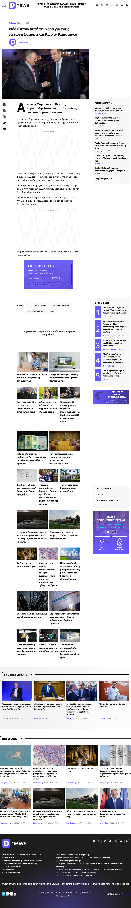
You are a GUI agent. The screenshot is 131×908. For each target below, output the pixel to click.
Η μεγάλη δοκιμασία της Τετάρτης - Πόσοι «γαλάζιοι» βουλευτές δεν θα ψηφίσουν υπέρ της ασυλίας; (48, 494)
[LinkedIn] (4, 116)
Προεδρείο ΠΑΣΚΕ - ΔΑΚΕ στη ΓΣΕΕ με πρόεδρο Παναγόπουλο (115, 343)
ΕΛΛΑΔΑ (64, 4)
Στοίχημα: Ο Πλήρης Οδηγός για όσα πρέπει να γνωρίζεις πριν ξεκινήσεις (63, 377)
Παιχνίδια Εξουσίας (110, 336)
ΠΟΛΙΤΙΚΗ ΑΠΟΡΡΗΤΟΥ (75, 884)
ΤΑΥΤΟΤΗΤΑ (7, 884)
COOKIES (88, 884)
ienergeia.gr (4, 783)
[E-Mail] (4, 122)
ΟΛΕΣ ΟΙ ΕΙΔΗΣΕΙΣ (121, 884)
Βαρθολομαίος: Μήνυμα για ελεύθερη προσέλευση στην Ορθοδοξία (107, 120)
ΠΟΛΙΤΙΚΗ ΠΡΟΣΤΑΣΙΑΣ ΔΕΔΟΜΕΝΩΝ (49, 884)
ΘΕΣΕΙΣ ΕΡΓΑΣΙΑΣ (52, 7)
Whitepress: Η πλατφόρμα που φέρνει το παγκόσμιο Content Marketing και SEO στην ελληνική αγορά (69, 412)
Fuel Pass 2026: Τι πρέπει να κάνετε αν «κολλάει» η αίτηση (48, 647)
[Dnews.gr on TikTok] (112, 5)
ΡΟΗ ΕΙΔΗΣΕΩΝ (103, 103)
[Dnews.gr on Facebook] (97, 5)
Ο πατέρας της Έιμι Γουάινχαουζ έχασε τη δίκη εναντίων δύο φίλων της (110, 158)
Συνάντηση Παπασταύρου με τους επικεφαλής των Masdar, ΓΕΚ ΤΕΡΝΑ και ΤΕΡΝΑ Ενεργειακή (15, 814)
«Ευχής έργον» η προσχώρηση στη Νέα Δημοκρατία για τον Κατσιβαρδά (48, 706)
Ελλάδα (98, 113)
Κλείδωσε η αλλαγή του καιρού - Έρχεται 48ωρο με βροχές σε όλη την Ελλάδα (115, 310)
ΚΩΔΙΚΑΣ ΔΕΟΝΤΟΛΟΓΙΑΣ (103, 884)
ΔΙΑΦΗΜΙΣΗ (17, 884)
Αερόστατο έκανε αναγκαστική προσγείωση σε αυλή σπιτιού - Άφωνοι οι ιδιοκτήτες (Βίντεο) (109, 133)
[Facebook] (4, 104)
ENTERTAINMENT (70, 7)
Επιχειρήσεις (100, 151)
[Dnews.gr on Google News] (117, 5)
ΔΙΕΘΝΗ (73, 4)
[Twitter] (4, 110)
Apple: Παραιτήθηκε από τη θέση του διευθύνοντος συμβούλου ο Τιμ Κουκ (110, 145)
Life (96, 138)
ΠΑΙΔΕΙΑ (82, 4)
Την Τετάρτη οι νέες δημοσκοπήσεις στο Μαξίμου (69, 488)
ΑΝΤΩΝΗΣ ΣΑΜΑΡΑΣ (61, 306)
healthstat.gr (38, 783)
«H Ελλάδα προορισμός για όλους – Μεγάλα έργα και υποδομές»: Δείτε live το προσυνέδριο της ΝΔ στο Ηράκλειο (78, 709)
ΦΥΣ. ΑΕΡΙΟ (119, 544)
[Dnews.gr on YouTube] (122, 5)
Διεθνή (97, 163)
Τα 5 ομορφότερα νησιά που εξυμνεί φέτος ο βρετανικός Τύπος (113, 373)
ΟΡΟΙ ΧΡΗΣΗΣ (28, 884)
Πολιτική (12, 23)
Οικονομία (107, 366)
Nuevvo (71, 896)
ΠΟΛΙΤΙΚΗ (41, 4)
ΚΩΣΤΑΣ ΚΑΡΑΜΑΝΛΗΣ (37, 306)
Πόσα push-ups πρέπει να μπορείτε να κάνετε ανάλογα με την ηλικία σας (63, 535)
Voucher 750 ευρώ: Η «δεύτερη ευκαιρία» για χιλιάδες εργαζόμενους (32, 377)
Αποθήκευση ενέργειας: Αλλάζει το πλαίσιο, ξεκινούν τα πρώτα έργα (69, 651)
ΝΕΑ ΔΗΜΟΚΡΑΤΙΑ (35, 312)
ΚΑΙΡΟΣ (100, 494)
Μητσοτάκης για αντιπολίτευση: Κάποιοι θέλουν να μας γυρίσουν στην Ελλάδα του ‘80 (16, 706)
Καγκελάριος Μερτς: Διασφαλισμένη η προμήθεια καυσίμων (112, 814)
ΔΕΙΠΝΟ (51, 312)
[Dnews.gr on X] (102, 5)
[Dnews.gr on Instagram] (107, 5)
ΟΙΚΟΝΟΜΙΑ (53, 4)
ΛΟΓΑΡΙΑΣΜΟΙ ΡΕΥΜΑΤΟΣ (107, 500)
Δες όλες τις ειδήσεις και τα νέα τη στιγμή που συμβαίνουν (49, 333)
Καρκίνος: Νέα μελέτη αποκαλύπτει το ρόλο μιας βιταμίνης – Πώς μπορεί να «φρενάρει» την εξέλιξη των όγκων (46, 773)
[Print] (4, 128)
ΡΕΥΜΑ (102, 544)
